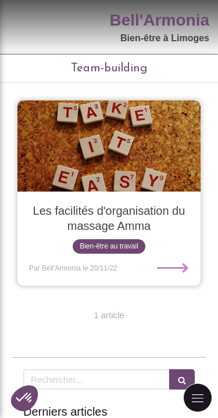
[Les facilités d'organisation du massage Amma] (109, 146)
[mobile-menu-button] (197, 397)
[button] (24, 398)
